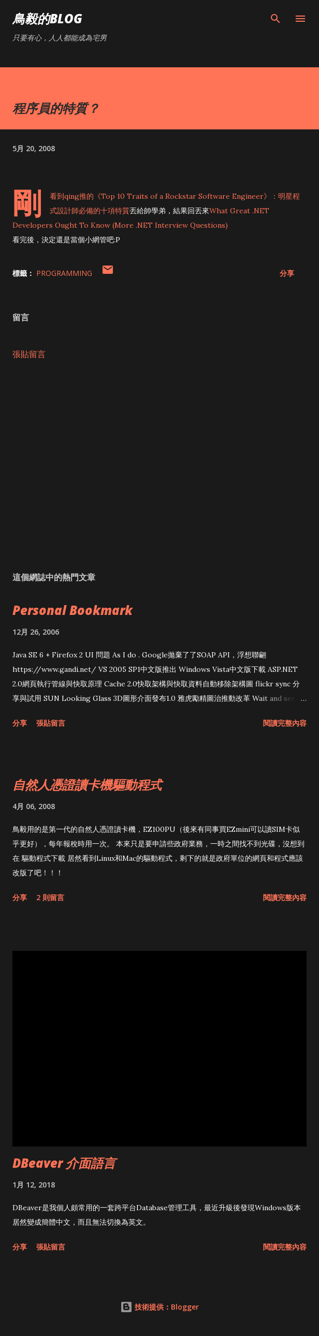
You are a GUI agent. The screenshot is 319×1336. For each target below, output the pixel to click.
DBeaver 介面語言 (63, 1162)
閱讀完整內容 (285, 723)
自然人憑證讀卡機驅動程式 (87, 784)
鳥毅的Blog (47, 18)
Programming (64, 273)
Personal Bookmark (72, 610)
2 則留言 (50, 897)
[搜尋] (275, 18)
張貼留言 (29, 354)
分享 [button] (287, 273)
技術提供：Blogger (159, 1307)
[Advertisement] (159, 465)
